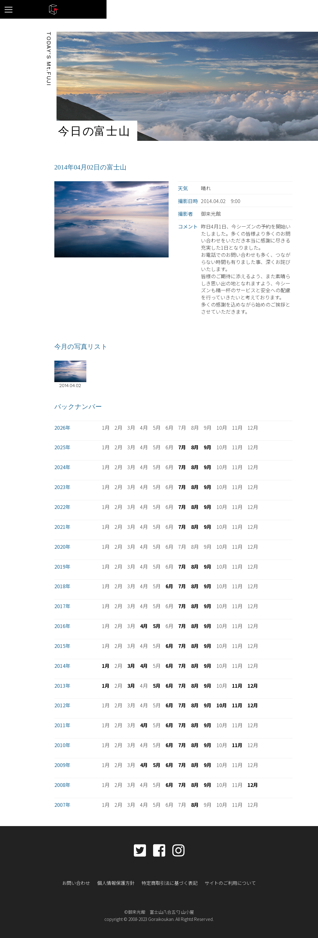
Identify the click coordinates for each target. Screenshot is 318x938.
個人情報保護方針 (118, 881)
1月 (106, 665)
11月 (237, 685)
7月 (182, 447)
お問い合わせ (81, 881)
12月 (253, 685)
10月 (221, 705)
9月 (207, 447)
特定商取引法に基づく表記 (169, 881)
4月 (144, 625)
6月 (169, 585)
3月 (131, 665)
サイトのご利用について (226, 881)
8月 (195, 447)
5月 (157, 625)
